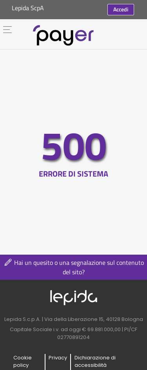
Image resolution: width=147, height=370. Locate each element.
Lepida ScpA (28, 8)
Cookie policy (22, 361)
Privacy (58, 357)
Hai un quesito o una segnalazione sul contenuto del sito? (73, 267)
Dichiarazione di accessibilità (95, 361)
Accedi (120, 9)
